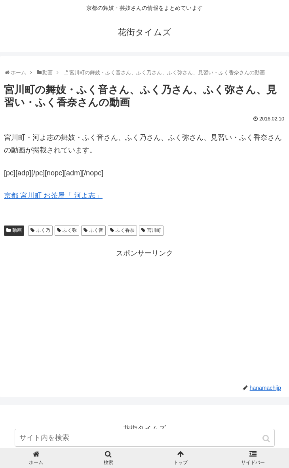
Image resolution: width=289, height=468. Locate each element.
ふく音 (96, 230)
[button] (267, 438)
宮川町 (154, 230)
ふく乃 (43, 230)
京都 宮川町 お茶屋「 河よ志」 (53, 195)
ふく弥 (70, 230)
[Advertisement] (144, 314)
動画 (17, 230)
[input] (145, 438)
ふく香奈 (125, 230)
